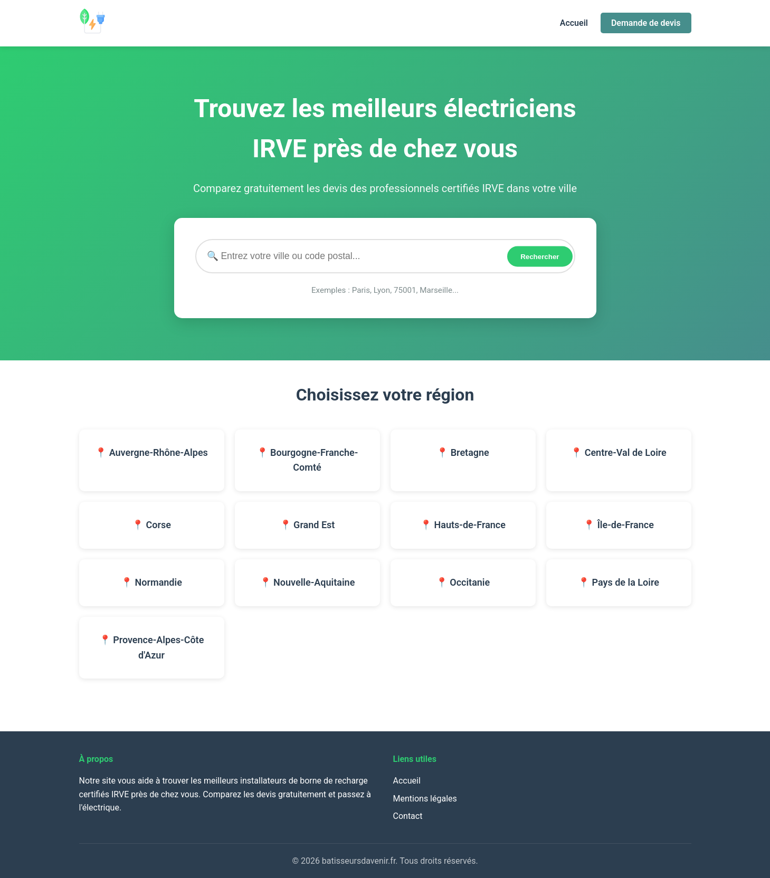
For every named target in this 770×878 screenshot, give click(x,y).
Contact (408, 816)
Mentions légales (425, 799)
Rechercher (539, 256)
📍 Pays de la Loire (618, 582)
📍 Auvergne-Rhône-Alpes (151, 452)
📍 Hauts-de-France (463, 524)
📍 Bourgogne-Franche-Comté (307, 460)
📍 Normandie (151, 582)
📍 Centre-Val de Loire (619, 452)
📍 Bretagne (462, 452)
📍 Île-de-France (618, 524)
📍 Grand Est (307, 524)
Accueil (574, 23)
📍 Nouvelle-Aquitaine (307, 582)
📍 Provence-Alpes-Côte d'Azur (151, 647)
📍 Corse (151, 524)
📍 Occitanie (463, 582)
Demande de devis (646, 23)
